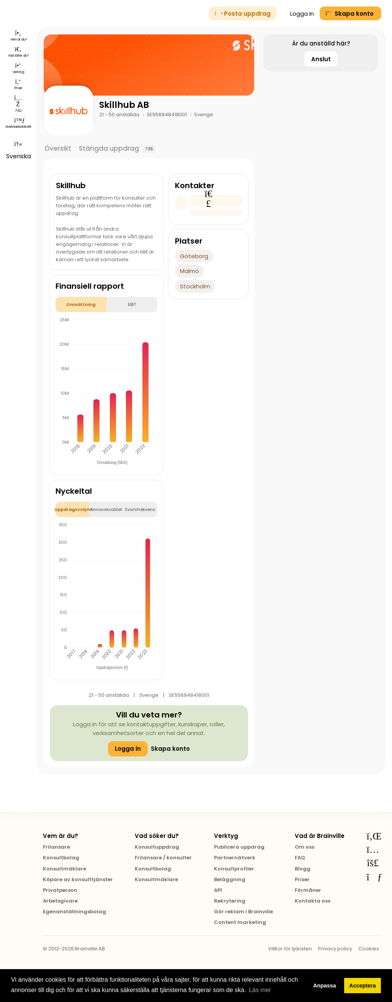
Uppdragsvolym (73, 509)
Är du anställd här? (321, 43)
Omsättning (80, 304)
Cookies (368, 948)
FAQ (300, 857)
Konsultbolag (61, 857)
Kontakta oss (312, 900)
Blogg (302, 868)
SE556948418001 (167, 114)
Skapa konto (170, 749)
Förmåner (308, 890)
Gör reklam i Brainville (243, 911)
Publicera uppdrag (239, 847)
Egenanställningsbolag (74, 911)
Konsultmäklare (64, 868)
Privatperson (60, 890)
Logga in (298, 13)
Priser (302, 879)
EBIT (132, 304)
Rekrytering (229, 900)
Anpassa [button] (324, 985)
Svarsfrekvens (140, 509)
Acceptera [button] (362, 985)
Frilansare (56, 847)
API (218, 890)
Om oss (304, 847)
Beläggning (229, 879)
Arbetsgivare (60, 900)
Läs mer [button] (260, 990)
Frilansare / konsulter (163, 857)
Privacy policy (335, 948)
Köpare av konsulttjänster (78, 879)
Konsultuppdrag (157, 847)
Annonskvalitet (106, 509)
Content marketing (240, 922)
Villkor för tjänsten (290, 948)
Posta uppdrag (243, 14)
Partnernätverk (234, 857)
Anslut (321, 59)
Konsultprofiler (234, 868)
